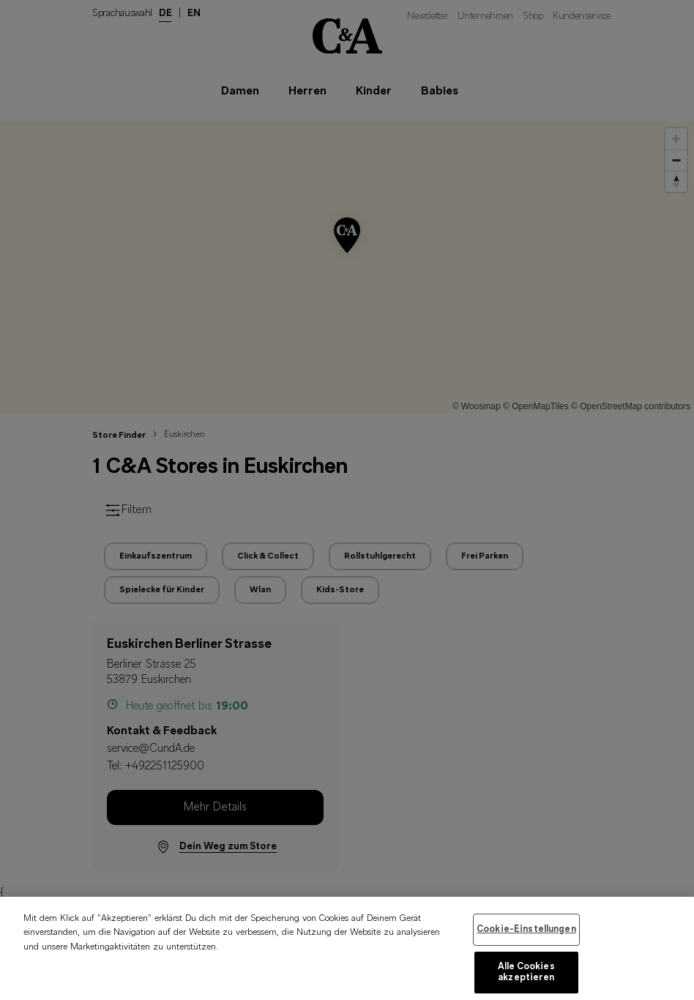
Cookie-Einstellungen (526, 940)
